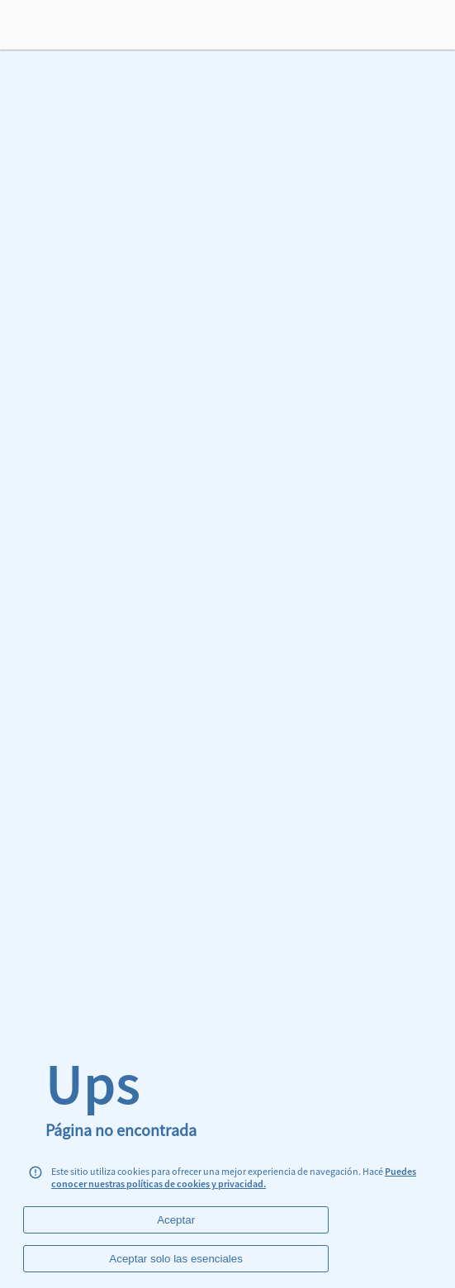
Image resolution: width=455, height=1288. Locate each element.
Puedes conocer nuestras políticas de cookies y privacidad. (233, 1177)
